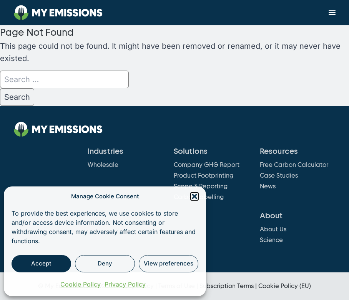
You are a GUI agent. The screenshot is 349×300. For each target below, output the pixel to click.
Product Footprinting (203, 175)
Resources (279, 151)
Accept (41, 263)
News (268, 186)
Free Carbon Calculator (294, 164)
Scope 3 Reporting (201, 186)
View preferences (168, 263)
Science (271, 240)
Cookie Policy (80, 284)
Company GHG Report (206, 164)
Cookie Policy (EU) (284, 286)
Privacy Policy (125, 284)
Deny (105, 263)
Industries (105, 151)
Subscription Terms (226, 286)
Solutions (191, 151)
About (271, 215)
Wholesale (103, 164)
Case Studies (279, 175)
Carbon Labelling (199, 197)
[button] (194, 196)
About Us (273, 229)
